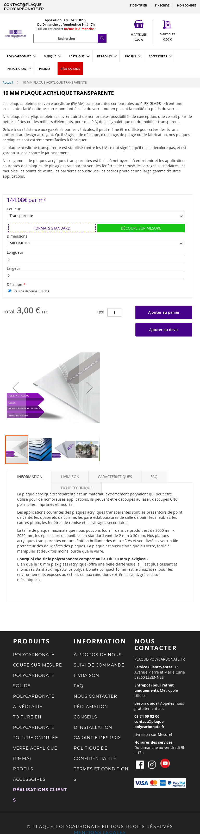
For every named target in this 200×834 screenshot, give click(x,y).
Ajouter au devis (163, 329)
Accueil (8, 82)
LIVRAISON (70, 476)
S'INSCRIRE (161, 5)
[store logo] (18, 27)
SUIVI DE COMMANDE (99, 665)
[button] (15, 387)
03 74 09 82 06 (76, 20)
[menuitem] (20, 56)
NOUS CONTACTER (95, 696)
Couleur (14, 208)
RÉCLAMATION (91, 706)
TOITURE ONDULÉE (35, 737)
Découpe (14, 284)
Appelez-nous (55, 20)
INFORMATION (29, 476)
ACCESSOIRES (29, 779)
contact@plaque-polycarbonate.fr (24, 7)
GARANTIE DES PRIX (97, 737)
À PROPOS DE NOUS (98, 654)
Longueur (15, 252)
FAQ (154, 476)
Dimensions (17, 236)
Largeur (13, 268)
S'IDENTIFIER (138, 5)
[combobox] (69, 38)
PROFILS (23, 768)
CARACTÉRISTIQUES (115, 476)
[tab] (30, 476)
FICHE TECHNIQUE (76, 487)
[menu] (100, 62)
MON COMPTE (186, 5)
